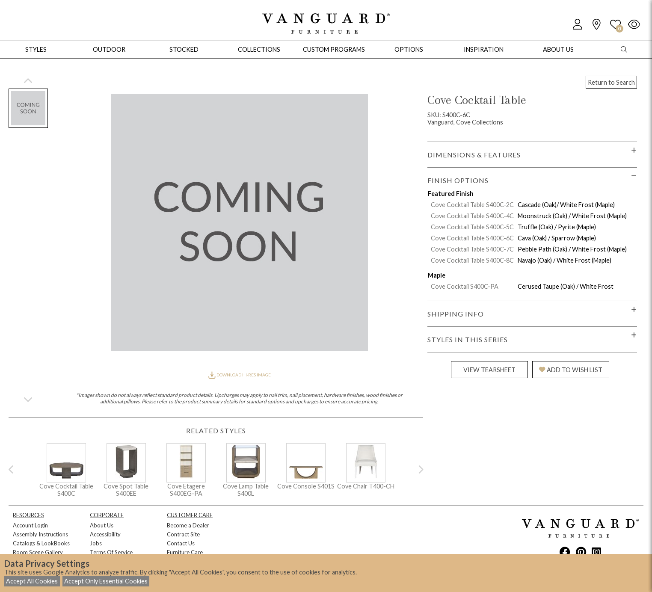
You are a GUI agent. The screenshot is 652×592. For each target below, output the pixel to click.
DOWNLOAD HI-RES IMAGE (239, 374)
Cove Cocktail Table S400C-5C (472, 227)
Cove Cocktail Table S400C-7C (472, 249)
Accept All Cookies (32, 581)
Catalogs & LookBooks (41, 543)
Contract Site (183, 534)
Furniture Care (185, 552)
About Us (101, 525)
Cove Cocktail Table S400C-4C (472, 215)
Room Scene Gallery (38, 552)
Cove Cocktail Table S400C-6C (472, 238)
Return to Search (611, 82)
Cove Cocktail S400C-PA (464, 286)
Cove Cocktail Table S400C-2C (472, 204)
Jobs (96, 543)
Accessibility (105, 534)
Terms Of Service (111, 552)
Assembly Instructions (40, 534)
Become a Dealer (188, 525)
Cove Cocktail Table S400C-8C (472, 260)
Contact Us (181, 543)
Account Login (30, 525)
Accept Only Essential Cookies (106, 581)
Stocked (184, 49)
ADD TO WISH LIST (570, 369)
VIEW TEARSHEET (489, 369)
